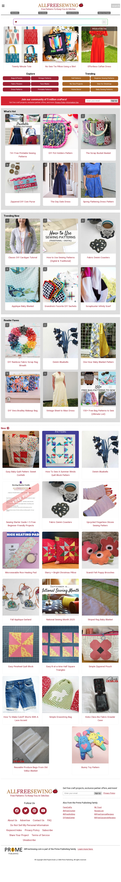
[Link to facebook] (16, 810)
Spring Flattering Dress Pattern (98, 201)
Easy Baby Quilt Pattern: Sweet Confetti (21, 473)
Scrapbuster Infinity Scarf (98, 306)
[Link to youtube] (43, 810)
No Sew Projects (76, 84)
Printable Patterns (45, 89)
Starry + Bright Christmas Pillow (60, 572)
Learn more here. (85, 849)
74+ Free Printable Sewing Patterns (23, 155)
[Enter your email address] (78, 793)
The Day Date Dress (60, 201)
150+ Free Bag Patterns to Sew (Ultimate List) (98, 412)
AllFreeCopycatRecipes (104, 814)
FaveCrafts (67, 807)
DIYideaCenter (69, 818)
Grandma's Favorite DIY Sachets (60, 306)
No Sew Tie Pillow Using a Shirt (60, 66)
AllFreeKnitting (69, 814)
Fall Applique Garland (20, 619)
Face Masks (44, 84)
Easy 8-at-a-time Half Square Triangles (60, 668)
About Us (12, 820)
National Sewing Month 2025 (60, 619)
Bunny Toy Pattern (90, 767)
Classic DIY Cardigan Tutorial (22, 257)
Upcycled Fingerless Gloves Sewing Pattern (100, 524)
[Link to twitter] (25, 810)
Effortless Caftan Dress (99, 66)
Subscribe (47, 830)
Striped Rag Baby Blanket (100, 619)
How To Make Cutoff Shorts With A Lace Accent (20, 719)
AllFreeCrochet (69, 811)
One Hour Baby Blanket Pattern (98, 362)
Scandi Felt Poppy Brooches (100, 572)
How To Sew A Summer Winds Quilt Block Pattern (60, 473)
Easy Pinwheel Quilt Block (20, 666)
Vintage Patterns (44, 78)
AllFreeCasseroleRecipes (105, 818)
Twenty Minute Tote (21, 66)
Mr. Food (98, 807)
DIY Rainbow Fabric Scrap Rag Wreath (23, 364)
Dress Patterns (16, 89)
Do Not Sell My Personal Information (29, 825)
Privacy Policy (60, 102)
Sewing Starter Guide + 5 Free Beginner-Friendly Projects (21, 524)
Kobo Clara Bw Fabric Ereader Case (100, 719)
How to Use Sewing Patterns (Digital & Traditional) (60, 259)
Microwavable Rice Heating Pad (21, 572)
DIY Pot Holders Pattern (60, 153)
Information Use (72, 102)
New (5, 428)
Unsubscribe (29, 840)
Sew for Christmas (104, 84)
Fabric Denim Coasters (98, 257)
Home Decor (76, 89)
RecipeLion (99, 811)
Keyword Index (14, 830)
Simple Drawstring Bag (60, 717)
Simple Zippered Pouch (100, 666)
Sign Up (114, 101)
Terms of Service (41, 835)
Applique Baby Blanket (23, 306)
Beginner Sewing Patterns (104, 78)
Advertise (25, 820)
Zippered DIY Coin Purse (23, 201)
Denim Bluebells (60, 362)
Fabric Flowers (16, 84)
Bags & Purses (16, 78)
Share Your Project (19, 835)
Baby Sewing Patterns (104, 89)
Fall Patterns (76, 78)
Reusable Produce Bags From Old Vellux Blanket (31, 769)
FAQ (49, 820)
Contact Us (38, 820)
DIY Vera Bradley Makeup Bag (23, 410)
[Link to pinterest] (34, 810)
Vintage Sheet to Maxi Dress (60, 410)
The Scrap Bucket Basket (98, 153)
